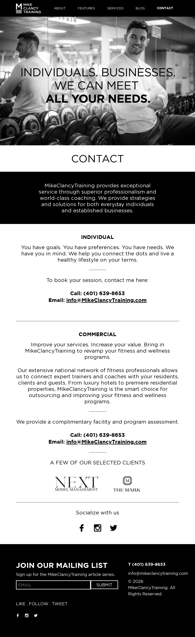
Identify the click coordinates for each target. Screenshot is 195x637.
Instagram (97, 528)
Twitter (113, 528)
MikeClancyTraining (28, 8)
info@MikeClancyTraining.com (106, 300)
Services (115, 8)
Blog (140, 8)
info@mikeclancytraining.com (158, 573)
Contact (165, 8)
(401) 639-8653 (104, 293)
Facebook (81, 528)
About (60, 8)
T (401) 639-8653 (146, 565)
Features (86, 8)
